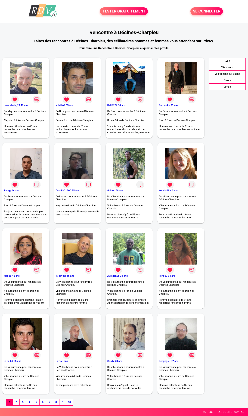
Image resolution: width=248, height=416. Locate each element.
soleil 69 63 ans (64, 105)
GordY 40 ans (114, 361)
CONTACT (240, 411)
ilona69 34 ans (167, 275)
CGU (211, 411)
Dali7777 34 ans (116, 105)
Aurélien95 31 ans (117, 275)
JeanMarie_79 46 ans (16, 105)
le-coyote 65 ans (65, 275)
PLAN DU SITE (224, 411)
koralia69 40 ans (168, 190)
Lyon (227, 60)
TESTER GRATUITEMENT (123, 11)
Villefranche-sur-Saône (227, 73)
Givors (227, 80)
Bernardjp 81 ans (168, 105)
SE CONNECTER (206, 11)
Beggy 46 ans (11, 190)
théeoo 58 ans (115, 190)
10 (69, 402)
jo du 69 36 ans (12, 361)
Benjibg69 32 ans (169, 361)
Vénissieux (227, 67)
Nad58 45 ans (12, 275)
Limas (227, 86)
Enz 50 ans (62, 361)
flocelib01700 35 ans (67, 190)
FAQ (204, 411)
